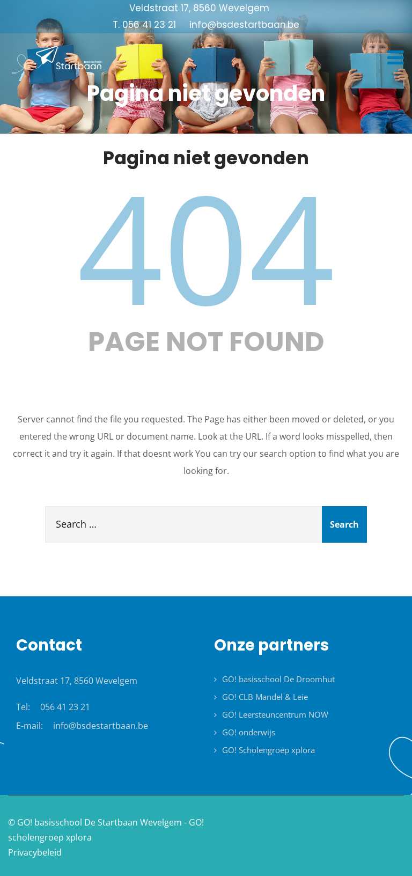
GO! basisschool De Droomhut (278, 679)
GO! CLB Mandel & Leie (265, 696)
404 (206, 246)
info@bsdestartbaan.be (100, 726)
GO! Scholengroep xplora (268, 749)
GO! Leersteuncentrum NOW (275, 714)
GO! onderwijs (248, 732)
